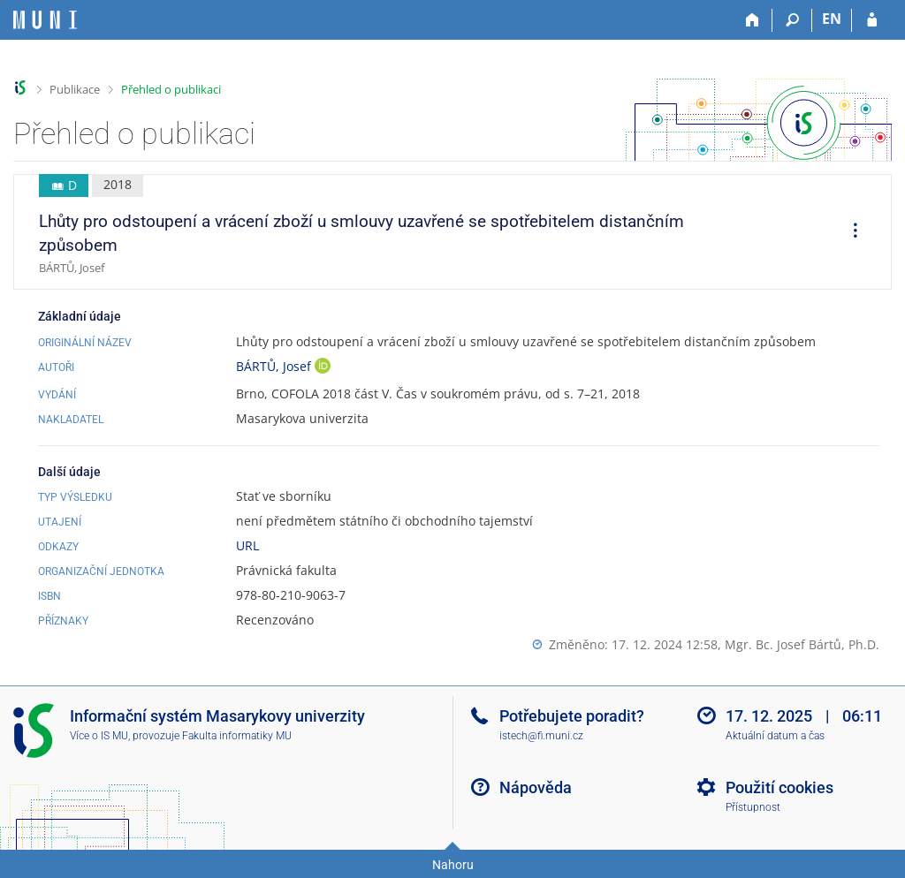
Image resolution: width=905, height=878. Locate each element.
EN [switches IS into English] (831, 18)
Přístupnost (753, 807)
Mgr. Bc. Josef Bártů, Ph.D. (802, 644)
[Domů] (752, 20)
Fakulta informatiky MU (237, 736)
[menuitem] (849, 232)
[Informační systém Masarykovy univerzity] (45, 20)
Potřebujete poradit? (571, 716)
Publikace (74, 89)
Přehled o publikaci (171, 89)
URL (247, 545)
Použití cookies (779, 787)
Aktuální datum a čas (775, 736)
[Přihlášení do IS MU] (872, 20)
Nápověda (535, 787)
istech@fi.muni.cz (541, 736)
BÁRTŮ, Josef (275, 366)
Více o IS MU (99, 736)
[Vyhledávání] (792, 20)
